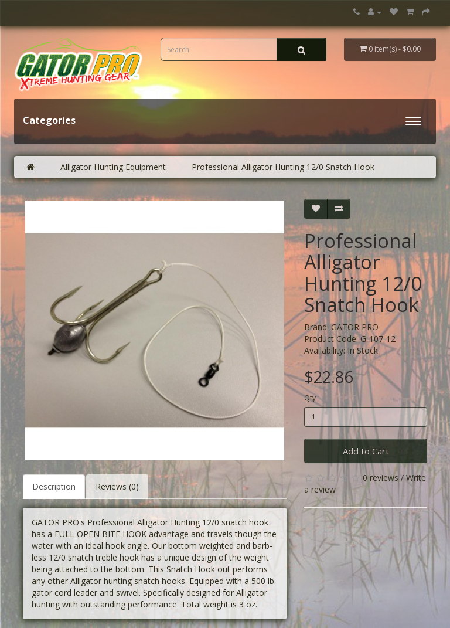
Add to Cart (366, 451)
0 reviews (380, 477)
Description (54, 486)
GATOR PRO (355, 326)
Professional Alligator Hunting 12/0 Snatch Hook (283, 166)
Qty (310, 398)
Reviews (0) (117, 486)
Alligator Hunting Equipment (113, 166)
